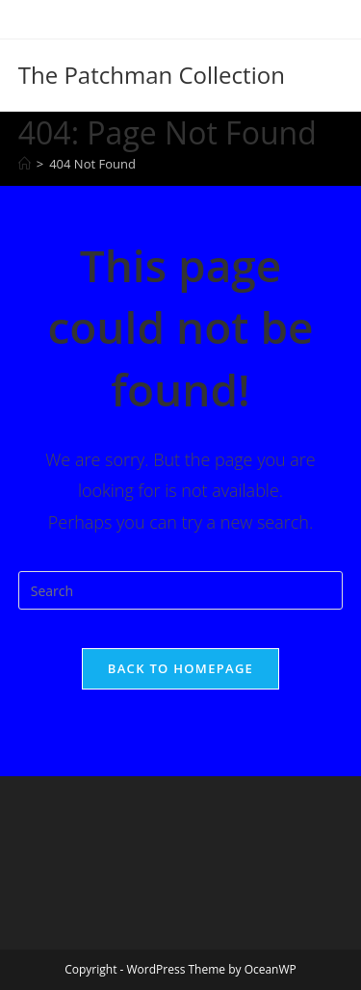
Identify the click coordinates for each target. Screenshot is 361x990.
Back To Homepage (180, 668)
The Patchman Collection (151, 75)
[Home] (24, 163)
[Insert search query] (181, 590)
